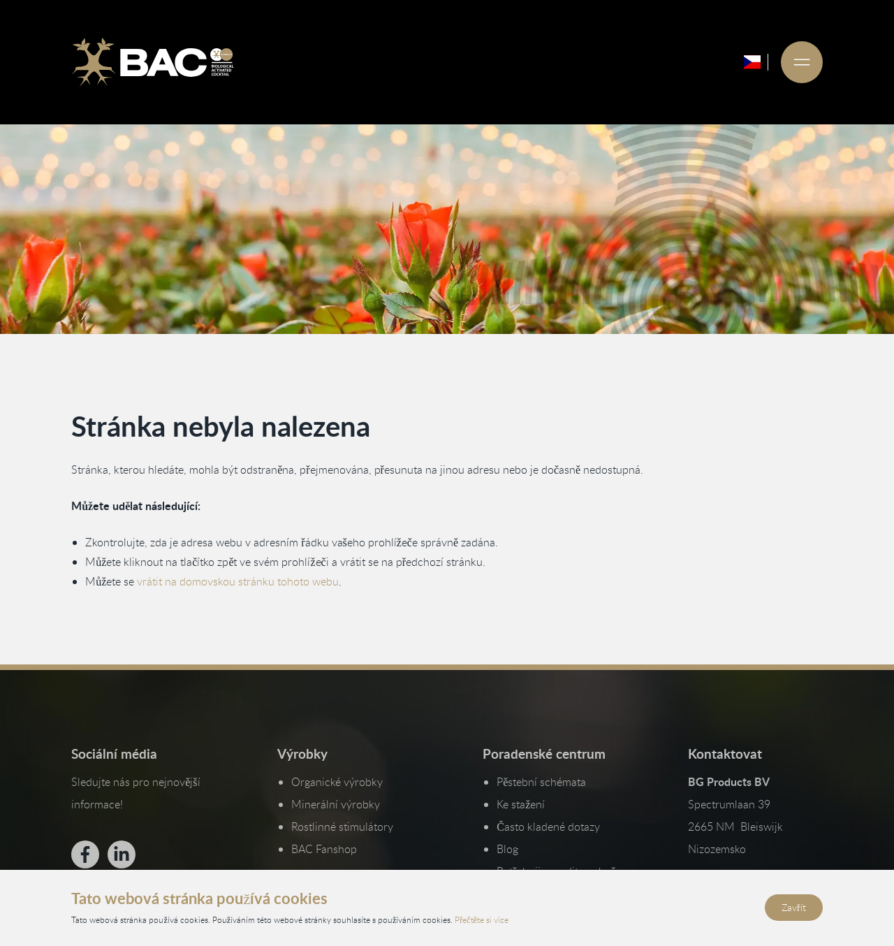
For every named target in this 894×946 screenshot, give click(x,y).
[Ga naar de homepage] (152, 62)
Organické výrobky (337, 781)
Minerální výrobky (335, 804)
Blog (507, 849)
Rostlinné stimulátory (342, 826)
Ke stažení (521, 804)
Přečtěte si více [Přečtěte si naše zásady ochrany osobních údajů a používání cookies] (481, 919)
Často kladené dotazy (548, 826)
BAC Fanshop (324, 849)
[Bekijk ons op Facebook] (85, 854)
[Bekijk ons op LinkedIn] (121, 854)
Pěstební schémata (541, 781)
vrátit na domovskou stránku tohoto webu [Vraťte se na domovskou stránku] (238, 581)
